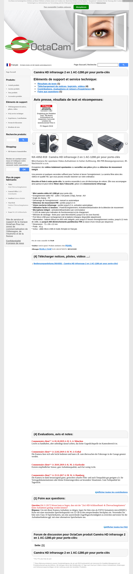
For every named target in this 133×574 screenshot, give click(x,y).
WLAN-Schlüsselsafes (17, 212)
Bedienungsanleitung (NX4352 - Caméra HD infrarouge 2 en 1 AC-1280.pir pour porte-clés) (76, 263)
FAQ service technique (15, 114)
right (126, 143)
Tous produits (12, 93)
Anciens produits (14, 89)
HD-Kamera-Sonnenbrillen (17, 151)
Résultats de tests (14, 127)
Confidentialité (13, 241)
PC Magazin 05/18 (46, 126)
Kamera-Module (16, 198)
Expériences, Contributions (17, 118)
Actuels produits (13, 85)
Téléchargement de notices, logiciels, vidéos (61, 86)
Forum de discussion (15, 123)
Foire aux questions (48, 91)
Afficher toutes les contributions (112, 492)
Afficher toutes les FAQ (117, 527)
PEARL (68, 245)
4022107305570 (61, 249)
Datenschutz (101, 3)
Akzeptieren (81, 7)
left (33, 143)
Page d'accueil (80, 65)
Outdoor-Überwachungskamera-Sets (18, 205)
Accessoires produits (15, 96)
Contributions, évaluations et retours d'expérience (64, 89)
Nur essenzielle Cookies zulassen (57, 7)
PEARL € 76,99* (45, 249)
